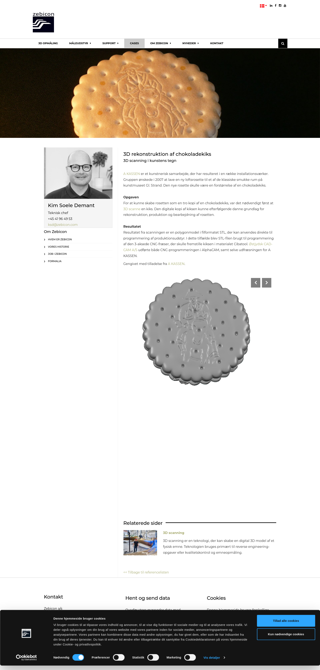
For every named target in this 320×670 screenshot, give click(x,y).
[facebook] (275, 5)
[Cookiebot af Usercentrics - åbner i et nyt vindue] (26, 662)
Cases (134, 43)
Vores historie (58, 246)
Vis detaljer (211, 662)
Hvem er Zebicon (60, 239)
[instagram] (280, 5)
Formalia (55, 261)
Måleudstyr (80, 43)
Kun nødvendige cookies (286, 638)
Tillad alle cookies (286, 625)
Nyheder (191, 43)
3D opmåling (48, 43)
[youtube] (285, 5)
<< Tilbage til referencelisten (146, 572)
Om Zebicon (160, 43)
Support (110, 43)
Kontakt (216, 43)
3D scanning (173, 533)
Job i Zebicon (57, 253)
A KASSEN (131, 174)
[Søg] (282, 43)
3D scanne (132, 209)
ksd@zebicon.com (63, 225)
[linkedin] (271, 5)
